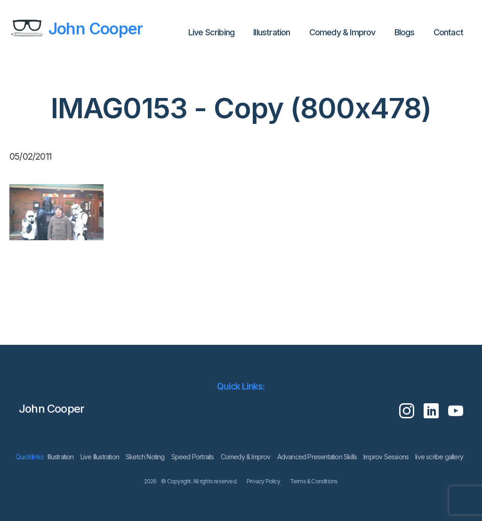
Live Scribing (211, 32)
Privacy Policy (263, 481)
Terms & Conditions (314, 481)
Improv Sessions (386, 457)
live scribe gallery (439, 457)
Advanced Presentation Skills (317, 457)
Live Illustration (99, 457)
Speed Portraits (192, 457)
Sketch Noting (145, 457)
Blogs (404, 32)
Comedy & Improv (342, 32)
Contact (448, 32)
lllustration (271, 32)
